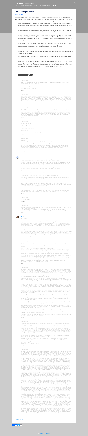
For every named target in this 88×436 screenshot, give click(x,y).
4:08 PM (22, 157)
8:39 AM (22, 108)
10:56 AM (23, 121)
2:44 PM (22, 138)
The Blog (24, 9)
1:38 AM (22, 94)
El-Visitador (23, 161)
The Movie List (44, 9)
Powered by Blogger (44, 433)
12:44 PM (23, 242)
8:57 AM (22, 197)
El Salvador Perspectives (24, 3)
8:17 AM (22, 349)
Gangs (30, 79)
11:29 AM (23, 216)
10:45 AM (23, 205)
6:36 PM (22, 267)
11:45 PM (23, 321)
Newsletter (53, 9)
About (17, 9)
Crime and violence (22, 79)
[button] (72, 16)
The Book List (33, 9)
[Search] (75, 3)
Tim (21, 220)
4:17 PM (22, 420)
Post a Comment (20, 423)
